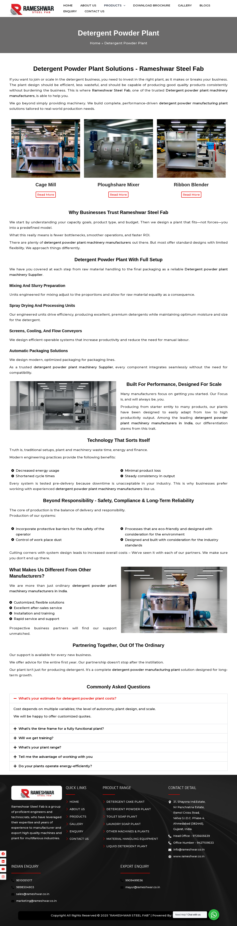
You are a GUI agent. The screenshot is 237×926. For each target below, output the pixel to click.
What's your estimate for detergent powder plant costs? (67, 700)
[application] (118, 5)
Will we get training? (36, 740)
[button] (109, 5)
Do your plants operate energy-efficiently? (55, 768)
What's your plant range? (40, 749)
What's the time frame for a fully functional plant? (61, 730)
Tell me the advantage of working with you (56, 759)
